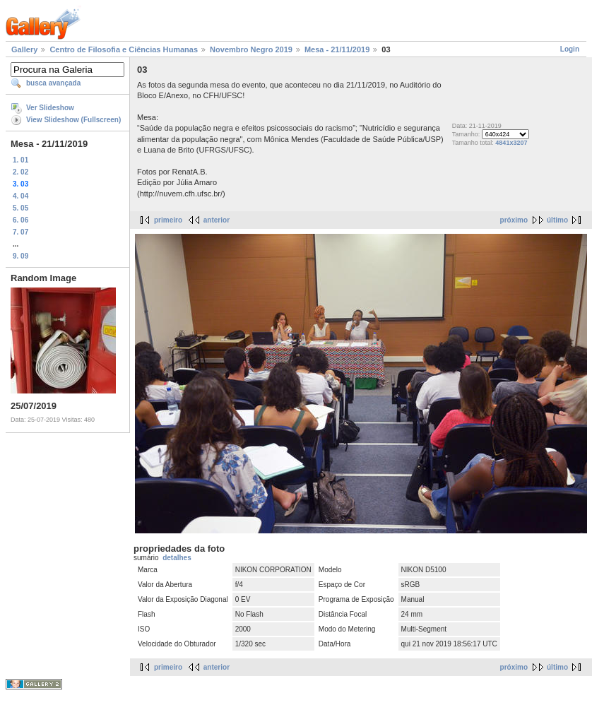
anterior (216, 220)
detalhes (176, 558)
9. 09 (20, 256)
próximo (514, 220)
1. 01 (20, 160)
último (557, 220)
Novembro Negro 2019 (251, 49)
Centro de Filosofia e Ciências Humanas (123, 49)
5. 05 (20, 208)
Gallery (24, 49)
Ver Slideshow (50, 108)
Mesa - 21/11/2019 (336, 49)
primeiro (168, 220)
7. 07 (20, 232)
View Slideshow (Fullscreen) (73, 120)
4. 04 (20, 196)
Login (569, 49)
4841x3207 (511, 142)
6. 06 (20, 220)
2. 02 (20, 172)
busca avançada (53, 83)
